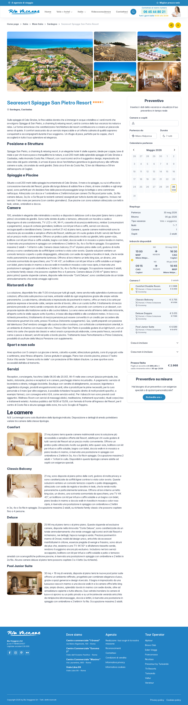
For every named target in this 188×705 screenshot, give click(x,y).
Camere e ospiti (138, 117)
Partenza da (136, 130)
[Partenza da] (143, 136)
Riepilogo (135, 206)
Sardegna (52, 24)
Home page (13, 24)
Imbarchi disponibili (140, 241)
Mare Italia (37, 24)
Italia (25, 24)
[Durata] (169, 136)
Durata (164, 130)
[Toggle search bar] (133, 12)
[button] (64, 12)
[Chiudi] (178, 25)
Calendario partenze (141, 142)
